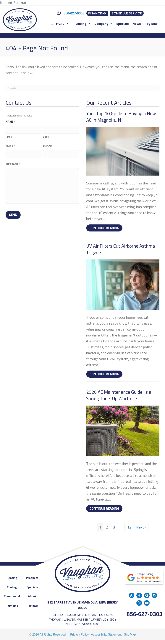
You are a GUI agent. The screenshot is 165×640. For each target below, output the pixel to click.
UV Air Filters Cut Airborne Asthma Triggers (120, 249)
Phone (47, 145)
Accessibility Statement (106, 634)
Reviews (32, 605)
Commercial (12, 596)
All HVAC (60, 23)
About (32, 596)
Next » (141, 527)
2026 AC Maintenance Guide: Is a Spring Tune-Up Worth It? (118, 395)
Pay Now (151, 23)
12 (129, 527)
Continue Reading (106, 227)
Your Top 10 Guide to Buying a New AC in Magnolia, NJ (121, 117)
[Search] (82, 88)
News (136, 23)
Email (10, 145)
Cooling (12, 587)
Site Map (130, 634)
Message (13, 163)
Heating (12, 578)
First (9, 136)
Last (46, 136)
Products (32, 578)
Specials (122, 23)
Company (104, 23)
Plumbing (81, 23)
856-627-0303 (144, 614)
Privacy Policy (79, 634)
